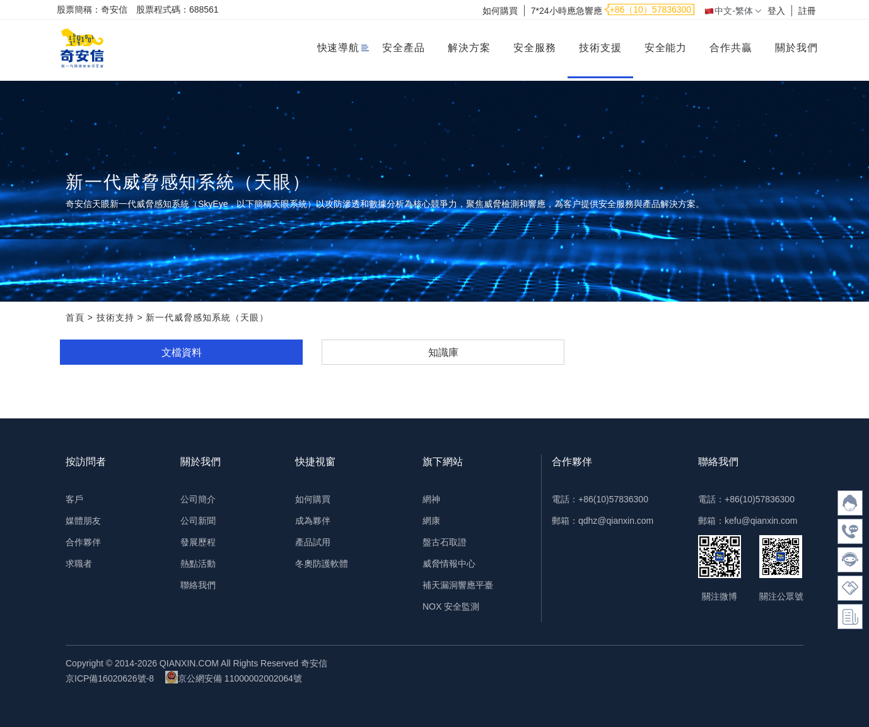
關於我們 (796, 47)
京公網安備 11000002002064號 (233, 677)
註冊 (807, 11)
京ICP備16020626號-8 (110, 678)
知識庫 (443, 352)
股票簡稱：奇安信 (92, 9)
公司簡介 (198, 499)
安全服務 (534, 47)
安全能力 (665, 47)
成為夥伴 (312, 521)
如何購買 (500, 11)
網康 (431, 521)
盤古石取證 (445, 542)
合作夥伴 (83, 542)
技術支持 (115, 317)
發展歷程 (198, 542)
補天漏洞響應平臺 (458, 585)
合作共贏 (730, 47)
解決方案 (469, 47)
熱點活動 (198, 564)
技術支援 (600, 47)
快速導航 (338, 47)
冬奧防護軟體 (321, 564)
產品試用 (312, 542)
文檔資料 (181, 352)
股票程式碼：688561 (177, 9)
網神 (431, 499)
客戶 (74, 499)
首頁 (75, 317)
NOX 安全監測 (451, 606)
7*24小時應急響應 (566, 11)
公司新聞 (198, 521)
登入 (776, 11)
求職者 (79, 564)
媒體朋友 (83, 521)
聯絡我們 (198, 585)
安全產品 (403, 47)
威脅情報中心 (449, 564)
